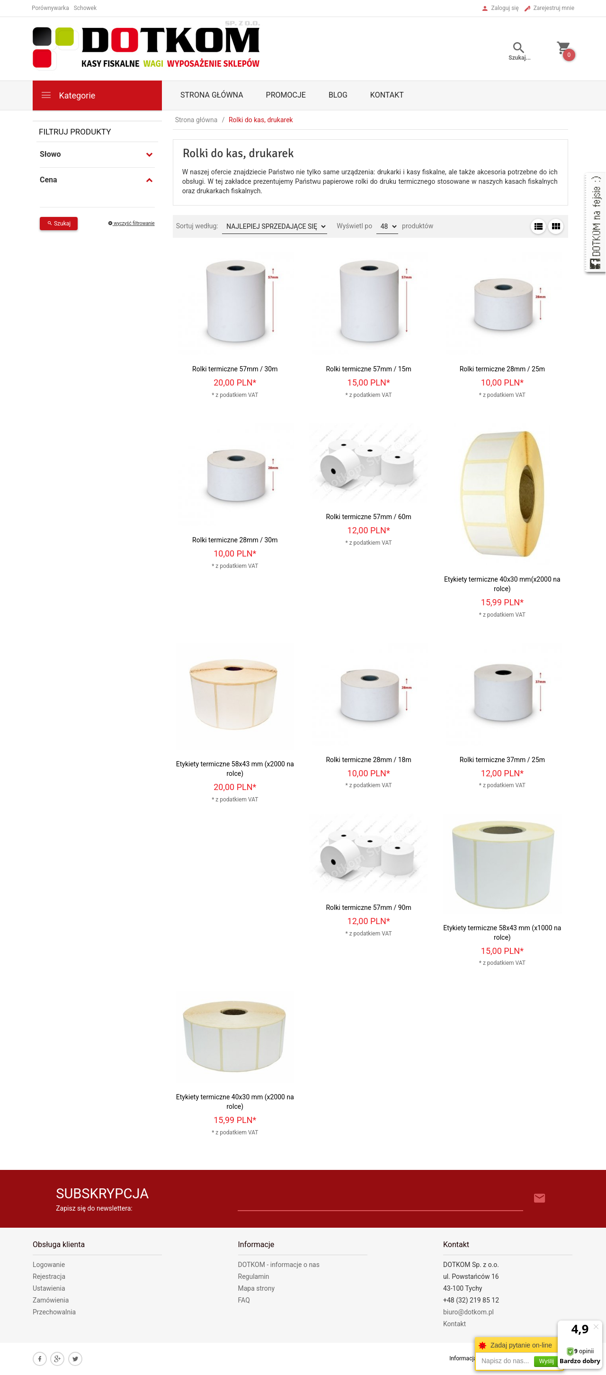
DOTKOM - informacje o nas (279, 1264)
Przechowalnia (54, 1312)
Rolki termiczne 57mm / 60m (368, 517)
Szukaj (59, 223)
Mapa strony (256, 1288)
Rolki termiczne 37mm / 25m (502, 760)
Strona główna (211, 94)
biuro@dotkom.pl (468, 1312)
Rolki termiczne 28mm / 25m (502, 369)
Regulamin (253, 1276)
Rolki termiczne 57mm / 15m (368, 369)
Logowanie (49, 1264)
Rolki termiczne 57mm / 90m (368, 907)
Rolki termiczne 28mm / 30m (234, 540)
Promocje (286, 94)
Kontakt (387, 94)
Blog (338, 94)
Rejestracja (49, 1276)
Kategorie (67, 95)
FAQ (244, 1300)
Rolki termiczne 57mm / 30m (234, 369)
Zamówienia (51, 1300)
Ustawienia (49, 1288)
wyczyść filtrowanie (131, 223)
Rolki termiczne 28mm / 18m (368, 760)
